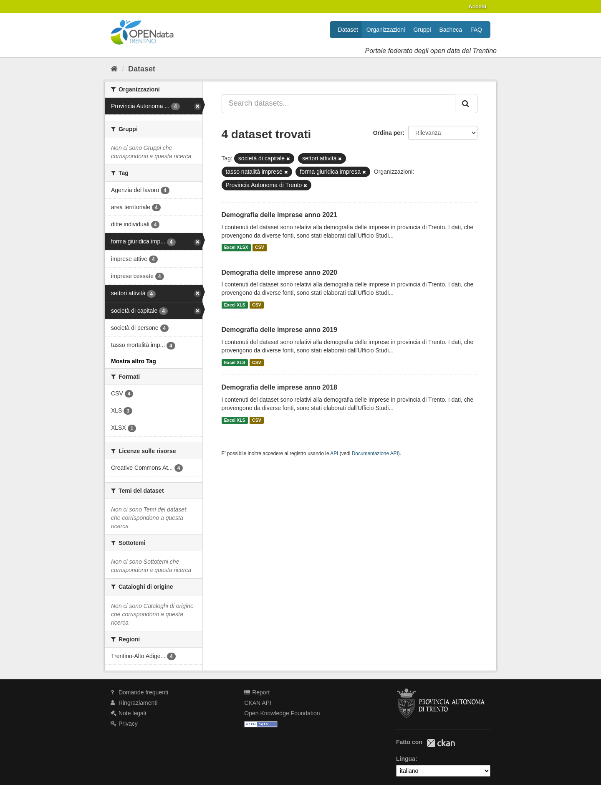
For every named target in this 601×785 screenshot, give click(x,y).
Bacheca (450, 29)
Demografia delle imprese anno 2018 (279, 387)
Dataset (348, 29)
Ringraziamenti (134, 702)
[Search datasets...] (339, 103)
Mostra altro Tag (133, 361)
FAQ (476, 29)
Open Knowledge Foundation (282, 713)
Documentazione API (375, 453)
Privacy (124, 723)
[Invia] (466, 103)
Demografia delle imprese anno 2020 (279, 272)
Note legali (128, 713)
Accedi (477, 6)
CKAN (441, 743)
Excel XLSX (236, 247)
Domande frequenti (139, 692)
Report (257, 692)
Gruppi (422, 29)
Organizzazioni (385, 29)
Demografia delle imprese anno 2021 (279, 214)
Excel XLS (234, 304)
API (334, 453)
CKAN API (257, 702)
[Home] (114, 69)
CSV (259, 247)
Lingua (405, 758)
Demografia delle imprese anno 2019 (279, 329)
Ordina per (388, 132)
